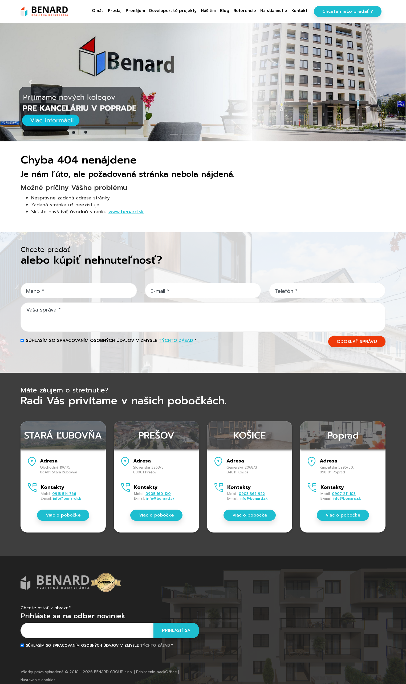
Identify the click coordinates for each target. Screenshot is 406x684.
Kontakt (299, 11)
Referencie (245, 11)
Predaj (114, 11)
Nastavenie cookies (38, 680)
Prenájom (135, 11)
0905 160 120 (158, 493)
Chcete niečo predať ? (347, 11)
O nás (98, 11)
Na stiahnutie (273, 11)
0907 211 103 (344, 493)
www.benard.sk (126, 211)
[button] (30, 82)
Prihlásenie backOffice (156, 672)
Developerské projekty (173, 11)
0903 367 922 (252, 493)
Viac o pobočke (63, 515)
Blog (224, 11)
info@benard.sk (67, 498)
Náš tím (208, 11)
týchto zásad (176, 340)
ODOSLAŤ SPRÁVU (357, 341)
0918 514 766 (64, 493)
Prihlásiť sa (176, 630)
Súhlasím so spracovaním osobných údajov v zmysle (111, 340)
